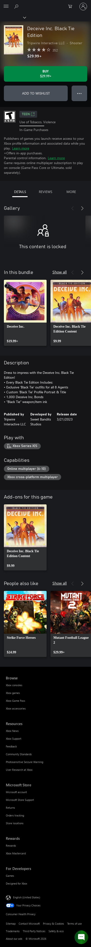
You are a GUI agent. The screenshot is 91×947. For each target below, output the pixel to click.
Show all (59, 271)
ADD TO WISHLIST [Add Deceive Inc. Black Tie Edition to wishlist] (36, 93)
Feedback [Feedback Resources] (11, 746)
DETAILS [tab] (20, 191)
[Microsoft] (45, 4)
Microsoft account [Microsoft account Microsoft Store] (16, 792)
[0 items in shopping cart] (71, 6)
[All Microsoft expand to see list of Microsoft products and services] (6, 6)
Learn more (20, 148)
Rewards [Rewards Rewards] (11, 845)
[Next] (82, 208)
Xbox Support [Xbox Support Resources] (13, 738)
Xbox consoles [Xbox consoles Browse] (14, 685)
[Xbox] (13, 17)
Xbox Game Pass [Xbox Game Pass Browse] (15, 700)
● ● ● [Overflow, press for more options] (79, 93)
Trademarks (13, 931)
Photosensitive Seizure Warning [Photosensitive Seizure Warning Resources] (24, 761)
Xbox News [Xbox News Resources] (12, 730)
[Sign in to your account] (83, 6)
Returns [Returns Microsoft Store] (10, 807)
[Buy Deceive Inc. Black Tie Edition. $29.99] (45, 74)
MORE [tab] (71, 191)
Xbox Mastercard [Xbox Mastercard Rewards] (16, 853)
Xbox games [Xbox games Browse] (13, 692)
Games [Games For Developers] (10, 875)
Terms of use (74, 923)
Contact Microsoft (29, 923)
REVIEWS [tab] (45, 191)
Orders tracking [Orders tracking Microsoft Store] (15, 815)
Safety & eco (56, 931)
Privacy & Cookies (53, 923)
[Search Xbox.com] (17, 6)
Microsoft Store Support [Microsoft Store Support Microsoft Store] (20, 799)
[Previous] (72, 208)
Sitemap (11, 923)
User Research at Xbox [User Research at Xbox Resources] (19, 769)
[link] (25, 313)
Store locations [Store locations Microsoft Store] (15, 823)
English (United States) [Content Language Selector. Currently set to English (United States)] (26, 897)
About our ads (14, 938)
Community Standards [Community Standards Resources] (19, 754)
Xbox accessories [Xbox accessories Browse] (16, 708)
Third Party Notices (34, 931)
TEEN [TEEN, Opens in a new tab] (28, 114)
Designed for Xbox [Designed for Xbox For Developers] (16, 883)
